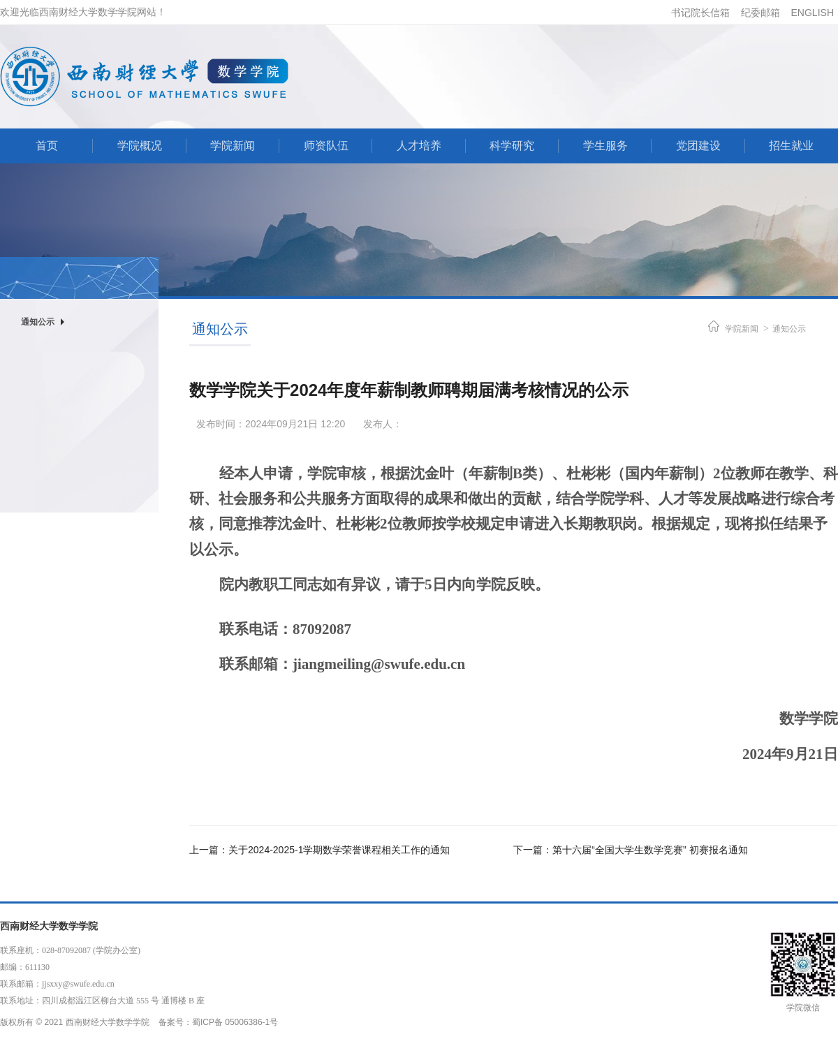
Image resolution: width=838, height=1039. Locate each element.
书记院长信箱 (700, 12)
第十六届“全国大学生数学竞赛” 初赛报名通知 (649, 849)
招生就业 (791, 146)
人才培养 (419, 146)
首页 (47, 146)
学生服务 (605, 146)
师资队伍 (326, 146)
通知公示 (789, 329)
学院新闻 (232, 146)
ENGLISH (812, 12)
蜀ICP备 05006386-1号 (235, 1022)
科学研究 (512, 146)
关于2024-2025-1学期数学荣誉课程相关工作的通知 (339, 849)
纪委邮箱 (760, 12)
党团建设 (698, 146)
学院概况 (139, 146)
